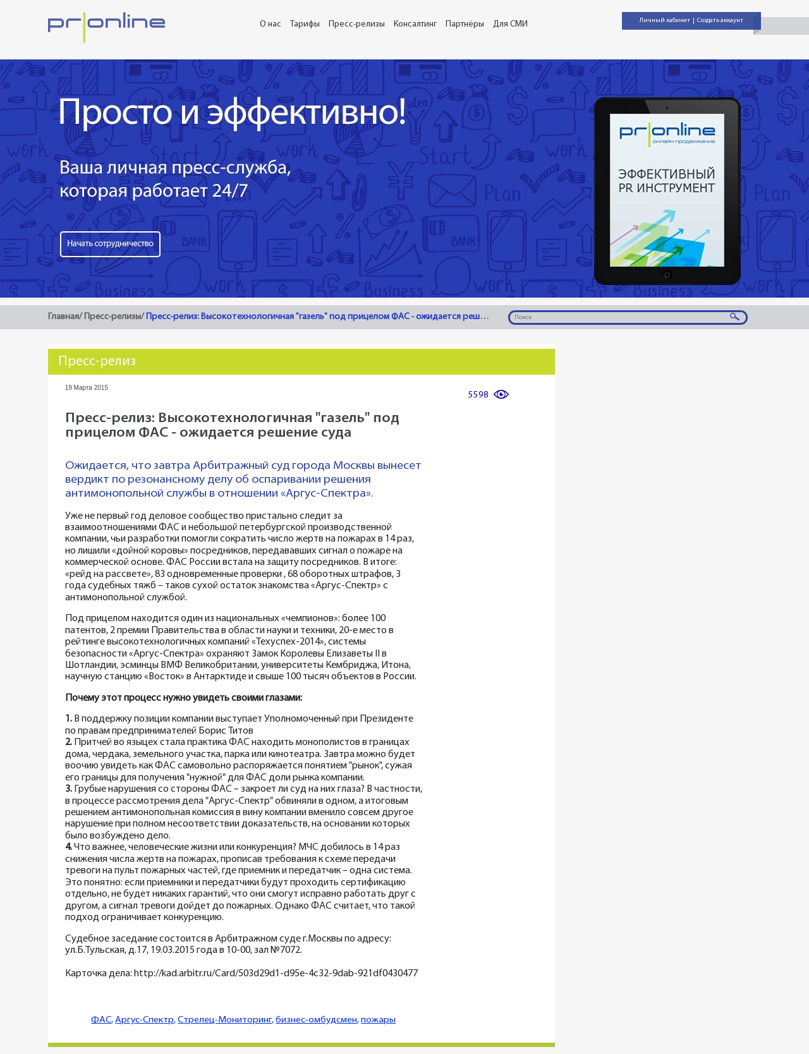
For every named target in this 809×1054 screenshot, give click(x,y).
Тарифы (305, 24)
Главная (63, 317)
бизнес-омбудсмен (316, 1020)
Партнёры (465, 24)
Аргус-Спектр (144, 1020)
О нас (270, 24)
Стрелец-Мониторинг (225, 1020)
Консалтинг (415, 24)
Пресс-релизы (357, 24)
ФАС (101, 1020)
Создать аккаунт (720, 20)
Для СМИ (510, 24)
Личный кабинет (665, 20)
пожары (378, 1020)
